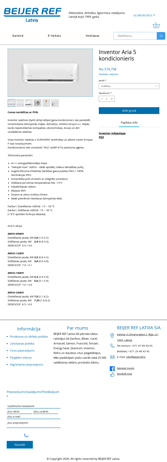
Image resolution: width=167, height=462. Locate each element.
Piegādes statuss (21, 357)
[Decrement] (101, 99)
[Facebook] (112, 368)
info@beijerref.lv (136, 357)
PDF (101, 137)
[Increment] (112, 99)
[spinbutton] (106, 99)
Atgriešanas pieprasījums (26, 364)
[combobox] (129, 86)
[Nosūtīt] (20, 445)
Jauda (102, 80)
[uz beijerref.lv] (144, 15)
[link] (159, 25)
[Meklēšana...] (134, 36)
